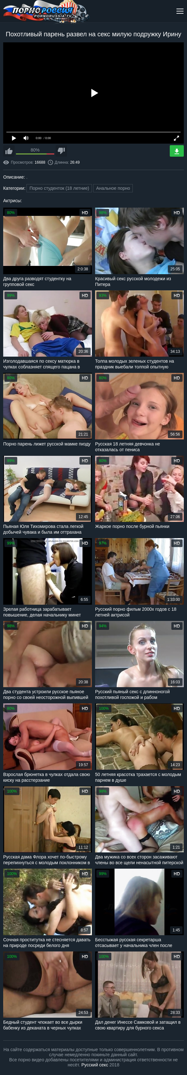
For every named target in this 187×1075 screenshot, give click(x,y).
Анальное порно (113, 188)
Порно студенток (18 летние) (59, 188)
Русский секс (94, 1064)
